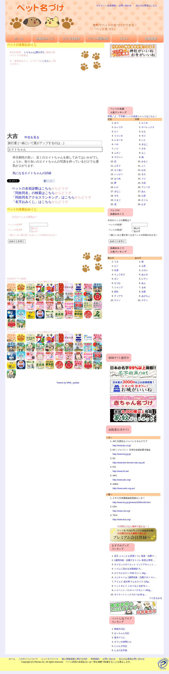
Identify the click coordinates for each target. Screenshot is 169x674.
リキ (116, 261)
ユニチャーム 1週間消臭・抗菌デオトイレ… (135, 577)
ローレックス (147, 127)
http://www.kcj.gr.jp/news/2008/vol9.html (132, 502)
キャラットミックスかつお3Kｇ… (130, 594)
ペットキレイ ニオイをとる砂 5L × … (132, 586)
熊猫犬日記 (119, 629)
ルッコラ (118, 127)
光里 (143, 291)
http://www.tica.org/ (122, 519)
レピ (116, 187)
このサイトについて (28, 659)
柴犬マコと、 (120, 637)
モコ (143, 136)
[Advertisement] (121, 15)
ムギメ (117, 166)
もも (143, 131)
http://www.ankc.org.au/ (124, 488)
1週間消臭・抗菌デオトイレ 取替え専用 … (134, 560)
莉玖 (116, 291)
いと (143, 140)
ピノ (116, 131)
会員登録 (111, 5)
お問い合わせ (124, 5)
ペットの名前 (14, 224)
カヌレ (144, 270)
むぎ (143, 204)
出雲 (116, 270)
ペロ (116, 144)
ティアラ (118, 296)
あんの (144, 274)
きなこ (117, 191)
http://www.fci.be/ (121, 471)
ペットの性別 (14, 230)
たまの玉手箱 (120, 650)
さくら (144, 200)
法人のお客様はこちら (146, 5)
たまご (117, 200)
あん (143, 191)
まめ (143, 287)
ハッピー (118, 174)
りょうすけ (119, 274)
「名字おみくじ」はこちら (31, 202)
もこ (143, 153)
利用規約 (95, 659)
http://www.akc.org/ (122, 480)
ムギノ (117, 153)
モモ (116, 196)
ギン (116, 279)
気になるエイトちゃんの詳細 (32, 173)
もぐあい (118, 170)
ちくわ (144, 123)
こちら (45, 61)
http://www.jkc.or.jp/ (122, 445)
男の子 (34, 228)
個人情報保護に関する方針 (74, 659)
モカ (143, 174)
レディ (144, 279)
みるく (144, 161)
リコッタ (118, 136)
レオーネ (118, 140)
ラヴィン (118, 157)
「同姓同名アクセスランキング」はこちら (43, 197)
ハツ (116, 148)
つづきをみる (155, 598)
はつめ (117, 178)
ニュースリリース (49, 659)
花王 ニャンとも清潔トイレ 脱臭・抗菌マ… (135, 556)
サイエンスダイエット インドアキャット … (135, 564)
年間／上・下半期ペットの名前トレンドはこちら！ (132, 116)
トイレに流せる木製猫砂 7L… (128, 569)
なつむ (117, 283)
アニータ (145, 187)
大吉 (143, 183)
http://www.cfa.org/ (121, 511)
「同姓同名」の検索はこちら (33, 193)
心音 (143, 196)
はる (143, 170)
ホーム (12, 659)
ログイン (100, 5)
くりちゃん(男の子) (34, 52)
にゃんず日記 (120, 646)
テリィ (117, 300)
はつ (116, 123)
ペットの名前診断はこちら (31, 188)
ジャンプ (118, 287)
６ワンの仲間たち (122, 642)
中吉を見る (31, 137)
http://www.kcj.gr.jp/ (122, 454)
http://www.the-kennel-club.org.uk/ (129, 462)
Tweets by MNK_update (67, 382)
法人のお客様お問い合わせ (132, 659)
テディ (144, 300)
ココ (143, 178)
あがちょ (145, 296)
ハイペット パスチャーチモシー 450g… (133, 590)
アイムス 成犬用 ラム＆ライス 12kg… (132, 581)
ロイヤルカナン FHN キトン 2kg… (131, 573)
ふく (143, 166)
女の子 (34, 231)
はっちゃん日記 (121, 633)
